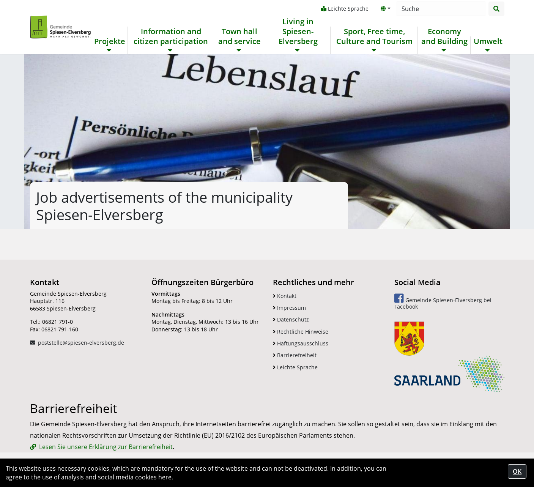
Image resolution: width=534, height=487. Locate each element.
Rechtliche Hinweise (300, 331)
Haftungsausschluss (300, 343)
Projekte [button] (109, 41)
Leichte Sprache (345, 8)
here (165, 477)
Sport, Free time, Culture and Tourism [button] (374, 36)
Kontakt (284, 295)
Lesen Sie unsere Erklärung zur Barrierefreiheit (106, 447)
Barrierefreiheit (295, 355)
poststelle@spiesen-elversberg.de (81, 342)
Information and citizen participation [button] (171, 36)
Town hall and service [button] (239, 36)
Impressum (289, 307)
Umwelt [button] (488, 41)
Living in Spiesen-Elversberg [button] (298, 31)
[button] (386, 8)
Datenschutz (291, 319)
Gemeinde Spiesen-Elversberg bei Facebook (442, 301)
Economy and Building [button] (444, 36)
